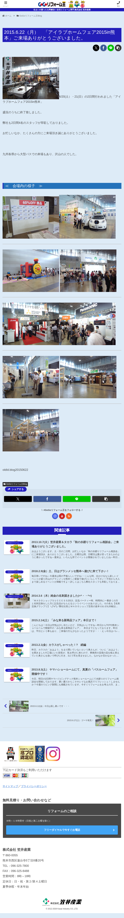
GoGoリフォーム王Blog (15, 484)
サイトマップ (11, 790)
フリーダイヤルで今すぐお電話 (62, 834)
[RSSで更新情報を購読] (69, 516)
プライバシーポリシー (37, 790)
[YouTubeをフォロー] (62, 516)
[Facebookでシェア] (103, 48)
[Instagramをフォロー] (55, 516)
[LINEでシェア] (111, 48)
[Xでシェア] (96, 48)
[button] (118, 48)
